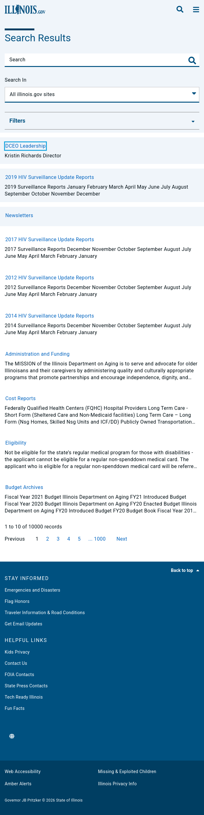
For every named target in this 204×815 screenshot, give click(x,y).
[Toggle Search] (192, 60)
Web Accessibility (23, 771)
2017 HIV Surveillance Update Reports (49, 239)
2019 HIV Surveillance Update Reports (49, 177)
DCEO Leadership (25, 146)
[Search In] (102, 95)
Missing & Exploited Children (127, 771)
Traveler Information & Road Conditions (45, 612)
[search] (180, 10)
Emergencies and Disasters (32, 590)
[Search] (102, 59)
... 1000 (97, 539)
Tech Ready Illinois (24, 697)
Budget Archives (24, 487)
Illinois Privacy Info (117, 783)
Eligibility (15, 443)
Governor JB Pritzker (23, 800)
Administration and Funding (37, 354)
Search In (16, 80)
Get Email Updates (23, 623)
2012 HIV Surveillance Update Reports (49, 278)
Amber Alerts (18, 783)
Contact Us (16, 663)
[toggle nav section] (196, 9)
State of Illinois (69, 800)
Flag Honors (17, 601)
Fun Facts (15, 708)
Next (122, 539)
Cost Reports (20, 398)
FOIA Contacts (19, 674)
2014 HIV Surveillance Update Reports (49, 316)
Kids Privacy (17, 652)
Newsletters (19, 215)
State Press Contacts (26, 685)
